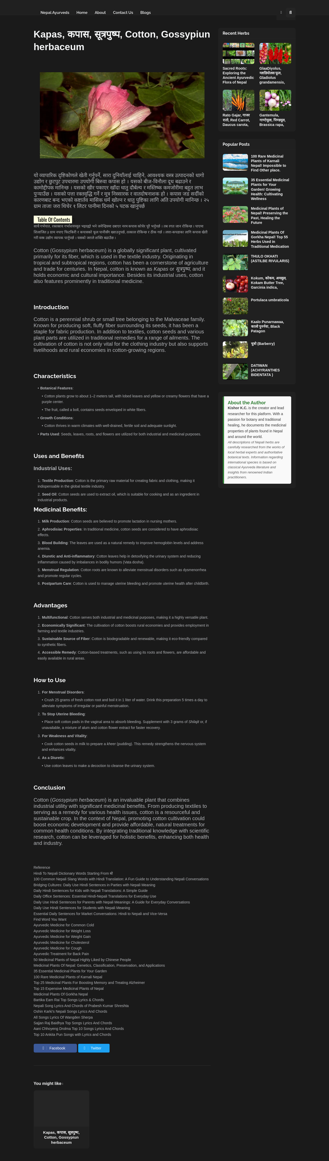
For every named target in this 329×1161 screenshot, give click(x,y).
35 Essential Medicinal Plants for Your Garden (70, 971)
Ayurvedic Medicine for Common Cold (64, 925)
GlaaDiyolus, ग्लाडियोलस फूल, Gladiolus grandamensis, (272, 75)
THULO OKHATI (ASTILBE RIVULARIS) (270, 258)
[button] (281, 12)
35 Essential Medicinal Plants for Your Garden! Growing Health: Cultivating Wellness (270, 189)
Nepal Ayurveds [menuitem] (55, 12)
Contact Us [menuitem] (123, 12)
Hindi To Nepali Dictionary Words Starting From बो (73, 873)
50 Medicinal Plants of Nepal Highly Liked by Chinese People (82, 960)
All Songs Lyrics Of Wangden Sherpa (63, 1017)
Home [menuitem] (81, 12)
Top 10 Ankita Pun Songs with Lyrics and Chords (72, 1034)
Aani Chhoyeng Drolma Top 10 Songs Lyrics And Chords (79, 1029)
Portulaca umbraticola (270, 300)
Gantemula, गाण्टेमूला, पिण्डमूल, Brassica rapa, (273, 119)
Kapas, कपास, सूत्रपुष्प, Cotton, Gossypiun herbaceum (61, 1137)
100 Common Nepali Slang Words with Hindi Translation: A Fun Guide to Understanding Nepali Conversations (121, 879)
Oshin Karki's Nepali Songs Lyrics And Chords (70, 1011)
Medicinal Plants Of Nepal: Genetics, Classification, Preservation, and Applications (99, 965)
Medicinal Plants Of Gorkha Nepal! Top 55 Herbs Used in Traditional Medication (270, 239)
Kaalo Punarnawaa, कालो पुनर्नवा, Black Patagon (267, 326)
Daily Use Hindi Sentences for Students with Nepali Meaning (82, 908)
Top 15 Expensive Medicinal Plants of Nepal (69, 988)
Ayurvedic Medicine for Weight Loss (62, 931)
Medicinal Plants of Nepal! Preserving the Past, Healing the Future (269, 215)
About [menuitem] (100, 12)
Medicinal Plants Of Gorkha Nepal (61, 994)
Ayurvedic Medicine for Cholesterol (61, 942)
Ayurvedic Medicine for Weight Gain (62, 937)
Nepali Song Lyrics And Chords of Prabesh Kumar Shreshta (81, 1006)
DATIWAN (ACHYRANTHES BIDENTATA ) (265, 370)
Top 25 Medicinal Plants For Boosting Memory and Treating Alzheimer (89, 983)
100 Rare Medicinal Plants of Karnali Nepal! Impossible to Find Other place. (268, 163)
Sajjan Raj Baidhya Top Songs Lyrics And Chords (73, 1023)
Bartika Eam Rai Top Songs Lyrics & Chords (69, 1000)
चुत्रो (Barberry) (263, 344)
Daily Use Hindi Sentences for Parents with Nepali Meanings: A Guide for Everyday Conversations (112, 902)
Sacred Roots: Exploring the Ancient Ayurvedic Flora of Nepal (238, 75)
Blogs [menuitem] (145, 12)
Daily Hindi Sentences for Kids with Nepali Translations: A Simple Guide (91, 891)
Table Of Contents (54, 219)
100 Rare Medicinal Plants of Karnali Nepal (68, 977)
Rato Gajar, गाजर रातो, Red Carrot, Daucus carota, (236, 119)
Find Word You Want (50, 919)
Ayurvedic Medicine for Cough (58, 948)
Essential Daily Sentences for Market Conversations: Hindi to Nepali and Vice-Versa (100, 914)
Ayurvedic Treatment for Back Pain (61, 954)
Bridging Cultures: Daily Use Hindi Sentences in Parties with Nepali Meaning (94, 885)
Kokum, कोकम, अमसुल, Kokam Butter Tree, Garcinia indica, (269, 282)
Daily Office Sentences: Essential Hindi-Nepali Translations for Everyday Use (95, 896)
